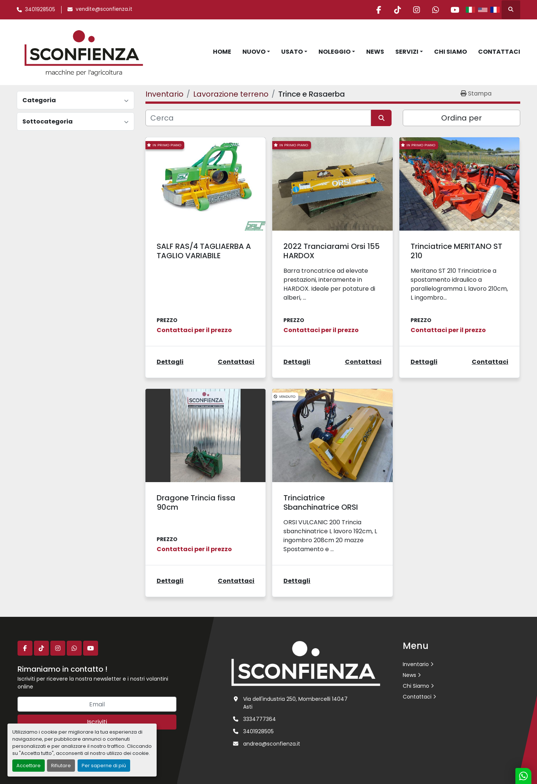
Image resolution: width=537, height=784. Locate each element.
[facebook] (378, 9)
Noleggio (334, 51)
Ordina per (461, 118)
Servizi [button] (406, 51)
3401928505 (40, 9)
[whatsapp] (435, 9)
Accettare (28, 765)
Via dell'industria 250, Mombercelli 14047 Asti (295, 702)
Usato (292, 51)
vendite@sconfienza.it (104, 9)
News (375, 51)
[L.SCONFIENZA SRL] (305, 663)
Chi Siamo (450, 51)
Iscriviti (97, 722)
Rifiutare (61, 765)
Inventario (416, 664)
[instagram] (416, 9)
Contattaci (499, 51)
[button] (256, 51)
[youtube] (454, 9)
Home (222, 51)
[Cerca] (258, 118)
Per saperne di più (104, 765)
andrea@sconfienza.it (271, 743)
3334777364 (259, 719)
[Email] (97, 704)
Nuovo (254, 51)
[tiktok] (397, 9)
